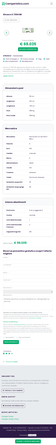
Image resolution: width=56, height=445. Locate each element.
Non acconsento (24, 337)
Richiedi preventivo (28, 49)
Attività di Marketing (11, 322)
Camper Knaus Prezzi (10, 419)
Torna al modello (10, 362)
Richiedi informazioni (13, 406)
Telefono (7, 280)
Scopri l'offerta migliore (28, 441)
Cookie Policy (11, 430)
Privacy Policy (22, 430)
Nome (6, 257)
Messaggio (7, 295)
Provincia (8, 288)
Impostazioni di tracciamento (39, 430)
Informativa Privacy (19, 324)
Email (5, 273)
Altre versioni (10, 20)
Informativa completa (35, 318)
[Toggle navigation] (51, 4)
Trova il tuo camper (13, 390)
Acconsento (10, 337)
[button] (28, 322)
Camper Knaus (7, 416)
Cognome (7, 265)
